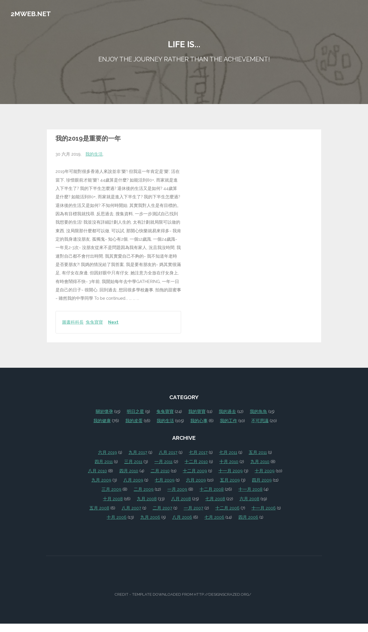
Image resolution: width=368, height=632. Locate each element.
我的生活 (94, 154)
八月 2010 (97, 470)
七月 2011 (228, 452)
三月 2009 (111, 489)
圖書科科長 (73, 322)
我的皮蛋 (134, 420)
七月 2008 (215, 498)
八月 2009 (133, 480)
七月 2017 (198, 452)
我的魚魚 (258, 411)
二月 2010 (160, 470)
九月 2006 (150, 517)
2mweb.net (31, 14)
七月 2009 (165, 480)
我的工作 (228, 420)
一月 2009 (177, 489)
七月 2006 (214, 517)
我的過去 (227, 411)
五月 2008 (99, 507)
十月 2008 (113, 498)
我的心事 (199, 420)
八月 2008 (181, 498)
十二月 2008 (212, 489)
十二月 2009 (195, 470)
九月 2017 (138, 452)
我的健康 (102, 420)
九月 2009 (101, 480)
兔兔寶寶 (94, 322)
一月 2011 (163, 461)
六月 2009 (196, 480)
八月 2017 (168, 452)
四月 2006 (248, 517)
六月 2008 (249, 498)
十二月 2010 (196, 461)
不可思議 (260, 420)
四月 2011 (104, 461)
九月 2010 (259, 461)
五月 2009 (230, 480)
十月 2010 (228, 461)
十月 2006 (116, 517)
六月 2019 (107, 452)
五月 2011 (258, 452)
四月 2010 (128, 470)
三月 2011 (133, 461)
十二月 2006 (227, 507)
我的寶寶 (197, 411)
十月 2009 (265, 470)
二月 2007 (162, 507)
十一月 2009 (230, 470)
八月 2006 (182, 517)
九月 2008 (147, 498)
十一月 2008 (250, 489)
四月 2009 (262, 480)
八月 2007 (131, 507)
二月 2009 (144, 489)
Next (113, 322)
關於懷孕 (104, 411)
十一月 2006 (264, 507)
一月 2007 (193, 507)
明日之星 (135, 411)
